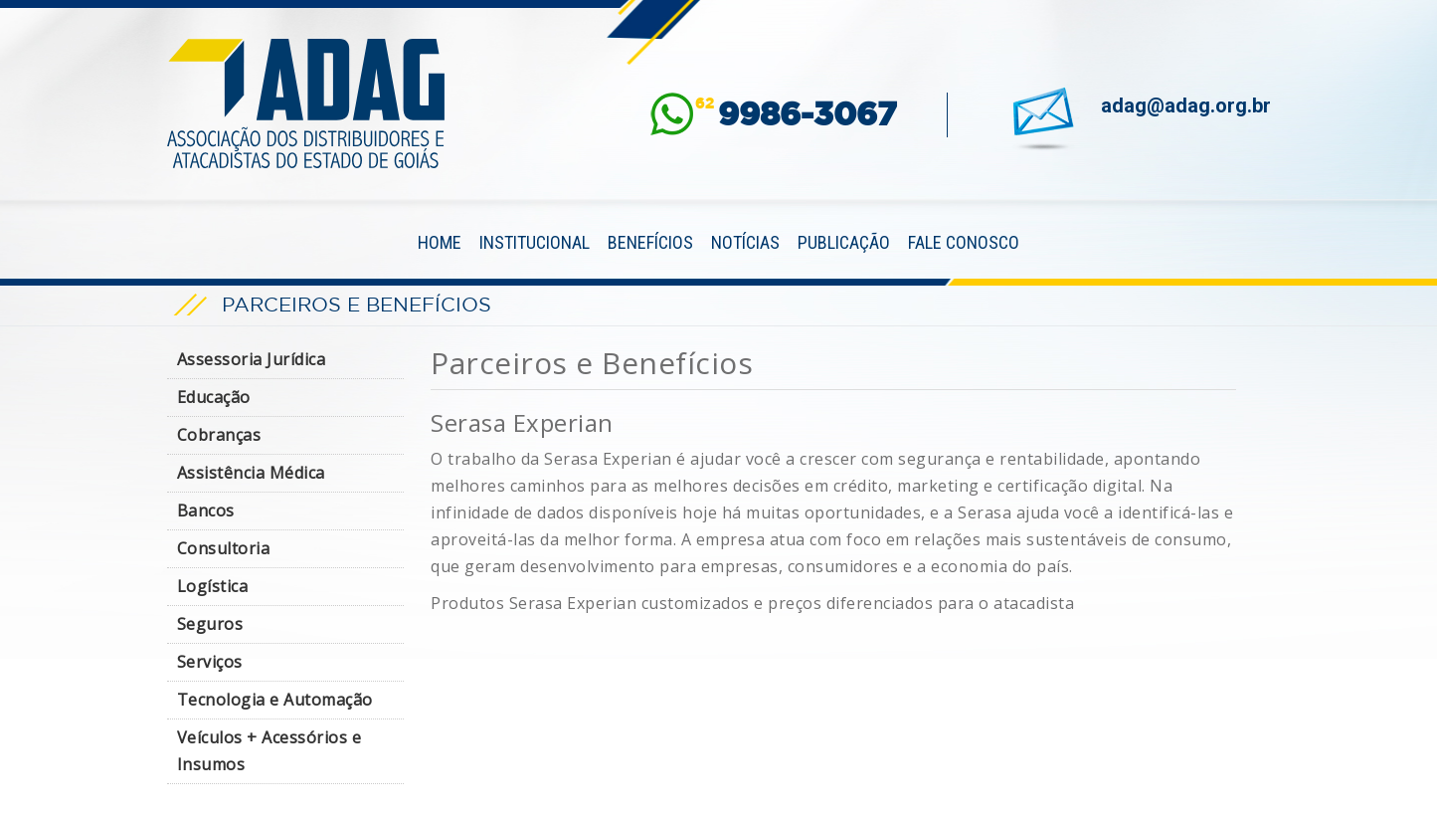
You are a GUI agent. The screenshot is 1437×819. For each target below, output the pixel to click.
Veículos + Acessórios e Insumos (269, 750)
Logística (213, 586)
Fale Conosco (963, 242)
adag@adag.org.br (1186, 105)
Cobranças (219, 435)
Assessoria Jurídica (251, 359)
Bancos (206, 510)
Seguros (210, 624)
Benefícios (650, 242)
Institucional (534, 242)
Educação (214, 397)
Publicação (844, 242)
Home (439, 242)
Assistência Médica (251, 473)
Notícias (745, 242)
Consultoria (223, 548)
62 (796, 114)
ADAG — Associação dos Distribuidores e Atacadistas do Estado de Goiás (306, 103)
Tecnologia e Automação (275, 700)
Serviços (210, 662)
